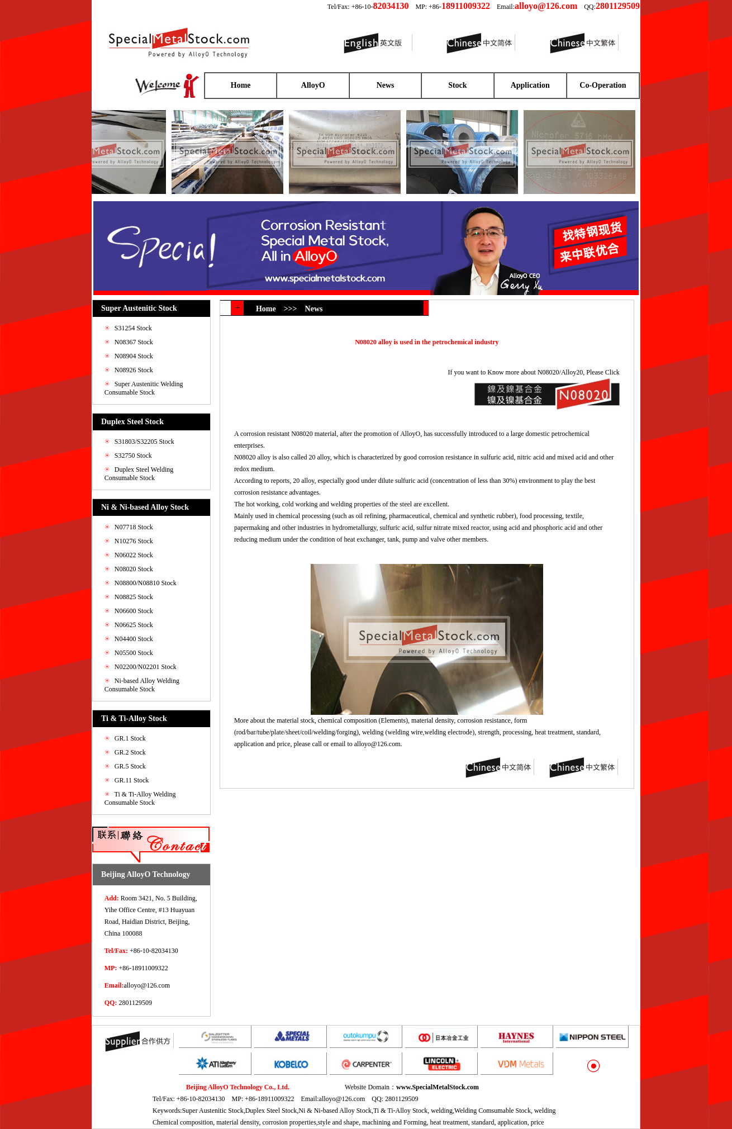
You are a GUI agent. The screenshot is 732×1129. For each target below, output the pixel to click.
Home (241, 85)
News (385, 85)
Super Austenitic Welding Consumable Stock (143, 388)
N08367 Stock (134, 342)
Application (530, 85)
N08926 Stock (134, 370)
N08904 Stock (134, 356)
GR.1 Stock (130, 738)
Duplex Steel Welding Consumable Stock (138, 474)
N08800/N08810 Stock (146, 583)
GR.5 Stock (130, 766)
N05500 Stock (134, 653)
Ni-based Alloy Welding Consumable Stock (141, 685)
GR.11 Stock (132, 780)
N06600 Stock (134, 611)
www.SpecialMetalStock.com (437, 1087)
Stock (457, 85)
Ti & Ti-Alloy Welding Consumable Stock (140, 798)
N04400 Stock (134, 639)
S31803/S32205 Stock (144, 441)
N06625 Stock (134, 625)
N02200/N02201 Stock (146, 667)
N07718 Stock (134, 527)
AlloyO (313, 85)
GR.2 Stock (130, 752)
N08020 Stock (134, 569)
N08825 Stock (134, 597)
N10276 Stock (134, 541)
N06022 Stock (134, 555)
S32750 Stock (133, 455)
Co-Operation (602, 85)
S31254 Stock (133, 328)
